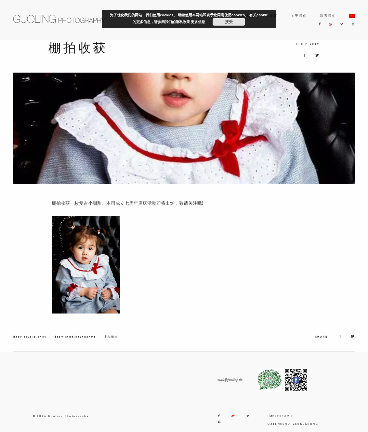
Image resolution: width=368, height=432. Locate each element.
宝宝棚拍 (111, 339)
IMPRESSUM (279, 419)
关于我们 (299, 16)
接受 (229, 22)
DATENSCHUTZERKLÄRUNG (293, 427)
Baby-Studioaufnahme (75, 339)
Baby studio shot (29, 339)
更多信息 (198, 22)
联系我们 (328, 16)
